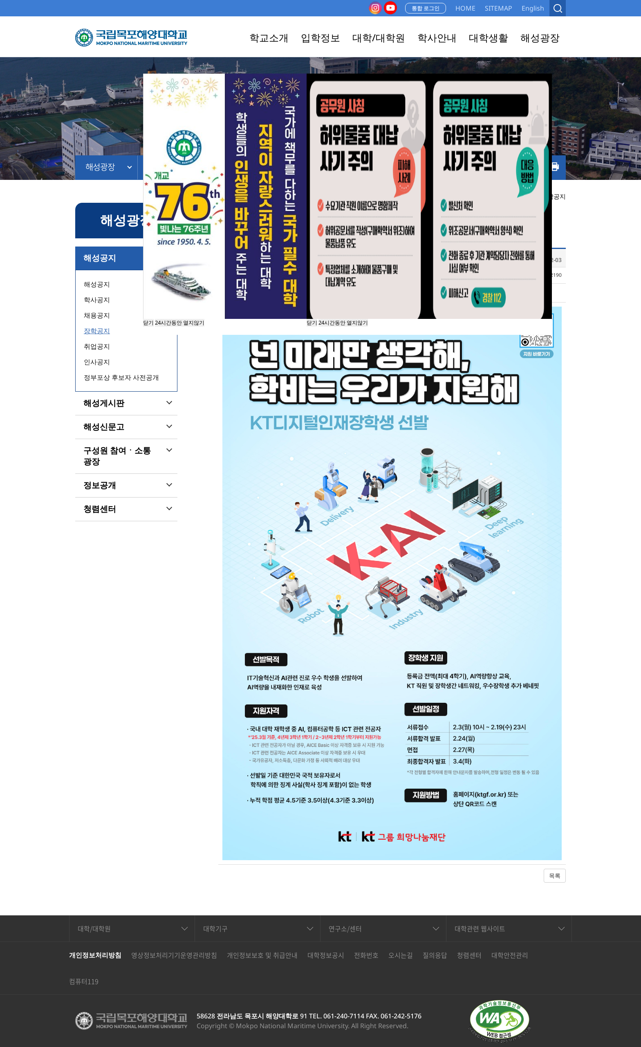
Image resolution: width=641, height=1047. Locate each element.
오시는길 (400, 955)
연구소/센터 (345, 928)
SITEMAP (498, 8)
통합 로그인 (425, 8)
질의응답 (435, 955)
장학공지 (97, 330)
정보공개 (99, 485)
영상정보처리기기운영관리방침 (174, 955)
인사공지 (97, 361)
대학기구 (215, 928)
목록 (554, 875)
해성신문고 (103, 426)
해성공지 (99, 257)
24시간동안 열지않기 (343, 322)
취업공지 (97, 346)
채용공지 (97, 315)
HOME (465, 8)
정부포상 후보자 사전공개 (121, 377)
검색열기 (557, 8)
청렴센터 (99, 508)
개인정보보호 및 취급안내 (262, 955)
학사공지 (97, 299)
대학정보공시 (325, 955)
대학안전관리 (509, 955)
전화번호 (366, 955)
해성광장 (100, 167)
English (533, 8)
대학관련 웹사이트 (480, 928)
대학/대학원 (94, 928)
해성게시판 (103, 403)
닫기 (312, 322)
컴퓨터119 (84, 981)
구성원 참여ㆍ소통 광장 (117, 456)
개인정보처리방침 (95, 955)
